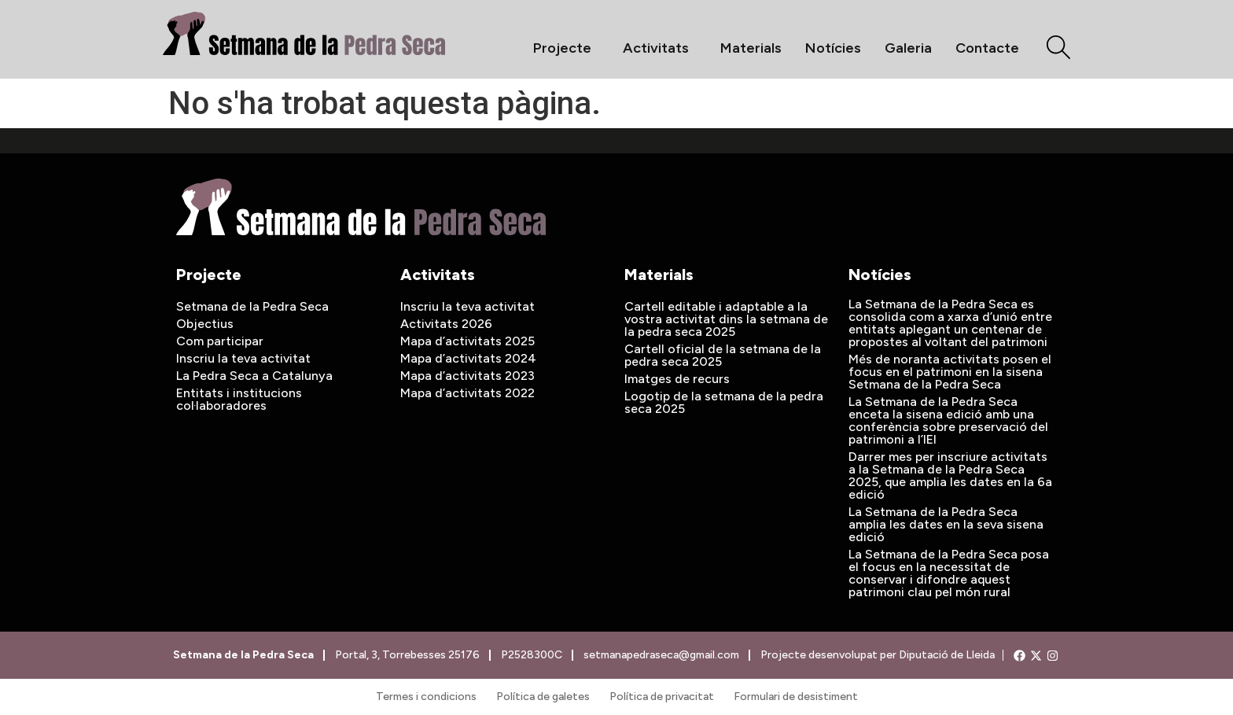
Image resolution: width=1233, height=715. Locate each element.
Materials (751, 48)
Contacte (987, 48)
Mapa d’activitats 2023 (467, 375)
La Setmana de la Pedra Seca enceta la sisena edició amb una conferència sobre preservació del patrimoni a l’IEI (948, 420)
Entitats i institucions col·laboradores (239, 399)
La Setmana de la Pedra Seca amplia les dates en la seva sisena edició (945, 524)
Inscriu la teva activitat (243, 358)
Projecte (566, 48)
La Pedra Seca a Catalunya (254, 375)
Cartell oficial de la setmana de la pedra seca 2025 (722, 355)
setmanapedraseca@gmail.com (660, 655)
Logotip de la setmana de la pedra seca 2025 (723, 402)
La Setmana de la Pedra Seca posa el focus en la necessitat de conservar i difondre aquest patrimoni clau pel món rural (948, 573)
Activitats (660, 48)
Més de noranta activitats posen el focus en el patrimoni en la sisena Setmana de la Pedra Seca (949, 372)
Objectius (205, 323)
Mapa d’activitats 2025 (467, 341)
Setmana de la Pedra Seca (252, 306)
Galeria (908, 48)
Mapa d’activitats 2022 (467, 392)
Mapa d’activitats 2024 (468, 358)
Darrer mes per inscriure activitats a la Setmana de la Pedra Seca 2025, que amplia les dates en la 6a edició (950, 475)
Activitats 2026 (446, 323)
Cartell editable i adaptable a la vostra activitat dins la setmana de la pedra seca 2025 (726, 319)
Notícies (833, 48)
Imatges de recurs (677, 378)
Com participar (219, 341)
